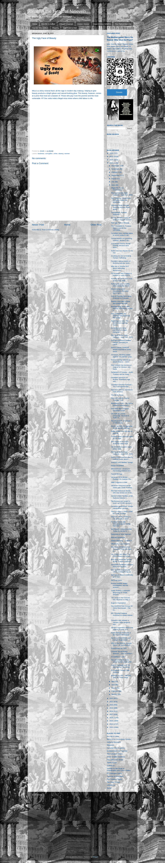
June (113, 185)
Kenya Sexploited (117, 465)
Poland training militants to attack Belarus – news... (120, 361)
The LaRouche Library (115, 760)
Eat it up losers (116, 580)
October (114, 172)
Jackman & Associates (115, 776)
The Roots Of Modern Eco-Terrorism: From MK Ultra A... (121, 549)
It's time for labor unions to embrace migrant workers (121, 219)
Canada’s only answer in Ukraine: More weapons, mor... (121, 622)
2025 (111, 156)
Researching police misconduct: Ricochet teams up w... (119, 291)
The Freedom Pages (114, 779)
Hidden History (83, 24)
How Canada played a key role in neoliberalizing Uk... (121, 571)
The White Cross (117, 395)
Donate (119, 92)
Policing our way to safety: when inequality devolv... (121, 285)
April (113, 685)
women (67, 153)
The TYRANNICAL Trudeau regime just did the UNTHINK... (121, 228)
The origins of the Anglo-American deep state (120, 442)
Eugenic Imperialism (118, 603)
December (115, 166)
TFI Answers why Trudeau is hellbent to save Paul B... (121, 274)
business (41, 153)
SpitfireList (111, 765)
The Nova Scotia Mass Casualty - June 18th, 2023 (121, 336)
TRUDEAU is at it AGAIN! (120, 544)
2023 (111, 163)
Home (34, 24)
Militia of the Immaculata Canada (119, 739)
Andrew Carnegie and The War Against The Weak (120, 666)
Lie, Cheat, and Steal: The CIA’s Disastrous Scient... (121, 555)
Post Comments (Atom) (50, 230)
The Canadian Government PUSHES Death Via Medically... (121, 200)
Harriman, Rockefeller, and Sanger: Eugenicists (120, 639)
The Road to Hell (70, 28)
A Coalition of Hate (118, 657)
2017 (111, 714)
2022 (111, 698)
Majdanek (110, 745)
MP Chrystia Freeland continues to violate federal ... (121, 615)
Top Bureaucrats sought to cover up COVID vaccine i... (122, 502)
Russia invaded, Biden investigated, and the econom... (119, 585)
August (114, 178)
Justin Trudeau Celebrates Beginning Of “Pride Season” (120, 592)
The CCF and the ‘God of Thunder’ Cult (120, 399)
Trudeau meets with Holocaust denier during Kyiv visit (120, 524)
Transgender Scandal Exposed (119, 213)
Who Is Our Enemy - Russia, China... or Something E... (121, 644)
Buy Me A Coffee (48, 24)
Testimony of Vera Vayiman (121, 534)
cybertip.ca (111, 785)
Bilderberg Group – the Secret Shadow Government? (122, 404)
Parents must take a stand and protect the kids (120, 302)
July (113, 182)
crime (55, 153)
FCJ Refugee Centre (114, 773)
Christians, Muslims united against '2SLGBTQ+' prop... (122, 356)
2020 (111, 705)
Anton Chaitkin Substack (116, 757)
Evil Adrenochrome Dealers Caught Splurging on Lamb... (121, 342)
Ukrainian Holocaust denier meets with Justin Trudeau (121, 486)
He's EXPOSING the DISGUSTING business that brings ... (120, 316)
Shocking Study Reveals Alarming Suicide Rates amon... (120, 207)
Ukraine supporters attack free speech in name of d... (122, 628)
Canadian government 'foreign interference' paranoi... (122, 507)
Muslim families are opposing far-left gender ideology (121, 427)
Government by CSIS (119, 648)
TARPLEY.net (112, 763)
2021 (111, 702)
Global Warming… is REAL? (121, 541)
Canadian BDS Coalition (116, 748)
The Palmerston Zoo (123, 24)
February (115, 691)
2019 (111, 708)
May (113, 681)
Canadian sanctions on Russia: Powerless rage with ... (120, 379)
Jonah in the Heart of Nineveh (57, 11)
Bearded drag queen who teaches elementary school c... (121, 308)
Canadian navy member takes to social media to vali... (122, 234)
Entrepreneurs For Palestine (117, 751)
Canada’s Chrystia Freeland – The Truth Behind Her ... (122, 386)
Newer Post (38, 224)
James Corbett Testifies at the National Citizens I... (122, 497)
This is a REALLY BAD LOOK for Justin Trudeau (122, 512)
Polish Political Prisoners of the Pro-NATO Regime (121, 634)
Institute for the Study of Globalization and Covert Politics (119, 769)
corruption (49, 153)
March (113, 688)
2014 (111, 724)
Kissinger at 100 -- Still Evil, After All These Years (121, 676)
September (115, 175)
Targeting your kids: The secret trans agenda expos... (120, 323)
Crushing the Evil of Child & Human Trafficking (121, 257)
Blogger (95, 857)
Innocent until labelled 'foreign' (122, 462)
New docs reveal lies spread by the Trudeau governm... (121, 560)
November (115, 169)
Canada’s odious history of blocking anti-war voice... (121, 262)
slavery (61, 153)
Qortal (109, 788)
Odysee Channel (66, 24)
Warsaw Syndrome (118, 537)
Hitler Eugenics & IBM (119, 482)
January (114, 694)
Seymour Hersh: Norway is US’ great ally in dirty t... (121, 518)
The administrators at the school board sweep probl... (122, 661)
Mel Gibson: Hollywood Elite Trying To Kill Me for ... (121, 530)
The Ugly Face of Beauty (120, 223)
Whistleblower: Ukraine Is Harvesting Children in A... (121, 470)
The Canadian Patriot (115, 754)
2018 (111, 711)
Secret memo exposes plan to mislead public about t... (122, 458)
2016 (111, 718)
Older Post (95, 224)
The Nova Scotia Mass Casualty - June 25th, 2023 (121, 194)
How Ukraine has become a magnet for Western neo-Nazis (121, 367)
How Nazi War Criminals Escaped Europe (120, 409)
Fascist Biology (116, 474)
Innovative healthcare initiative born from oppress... (122, 565)
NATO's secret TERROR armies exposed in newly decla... (121, 349)
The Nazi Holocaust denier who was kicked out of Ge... (122, 492)
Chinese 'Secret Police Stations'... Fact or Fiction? (121, 652)
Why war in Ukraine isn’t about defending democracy (120, 268)
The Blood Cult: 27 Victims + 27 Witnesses (121, 422)
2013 (111, 727)
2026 (111, 153)
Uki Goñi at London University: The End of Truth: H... (120, 416)
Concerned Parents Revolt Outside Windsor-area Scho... (120, 245)
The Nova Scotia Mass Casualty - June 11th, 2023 (121, 453)
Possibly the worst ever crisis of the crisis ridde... (121, 279)
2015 (111, 721)
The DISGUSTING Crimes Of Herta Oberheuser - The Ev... (121, 608)
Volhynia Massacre (114, 742)
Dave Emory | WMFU (102, 24)
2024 (111, 160)
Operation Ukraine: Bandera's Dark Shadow (122, 391)
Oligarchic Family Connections (117, 189)
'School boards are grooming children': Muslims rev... (121, 239)
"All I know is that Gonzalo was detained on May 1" (120, 599)
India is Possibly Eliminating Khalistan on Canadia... (121, 297)
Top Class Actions (113, 782)
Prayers (55, 28)
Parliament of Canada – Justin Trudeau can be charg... (122, 373)
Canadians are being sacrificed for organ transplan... (119, 330)
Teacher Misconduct (40, 28)
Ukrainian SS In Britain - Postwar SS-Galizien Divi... (121, 478)
